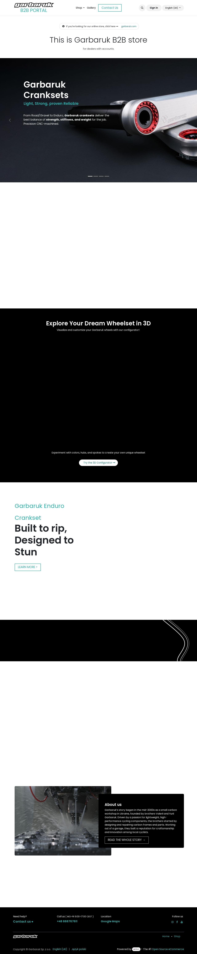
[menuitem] (80, 8)
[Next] (187, 120)
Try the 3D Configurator (99, 462)
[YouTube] (181, 922)
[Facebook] (177, 922)
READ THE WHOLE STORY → (126, 840)
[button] (142, 7)
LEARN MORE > (27, 567)
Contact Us (110, 8)
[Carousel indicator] (90, 176)
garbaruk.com (128, 26)
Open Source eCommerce (168, 949)
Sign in (154, 8)
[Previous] (10, 120)
